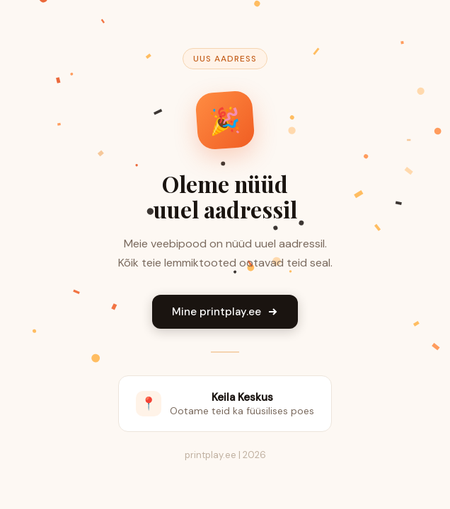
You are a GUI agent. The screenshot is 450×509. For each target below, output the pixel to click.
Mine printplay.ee (225, 312)
